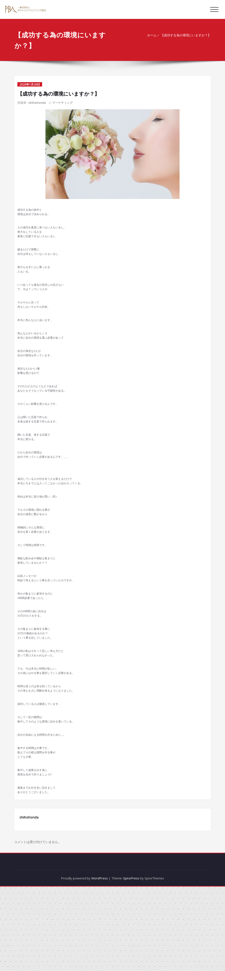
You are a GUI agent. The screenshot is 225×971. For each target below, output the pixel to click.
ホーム (153, 35)
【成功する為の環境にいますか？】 (187, 35)
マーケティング (62, 103)
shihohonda (37, 103)
